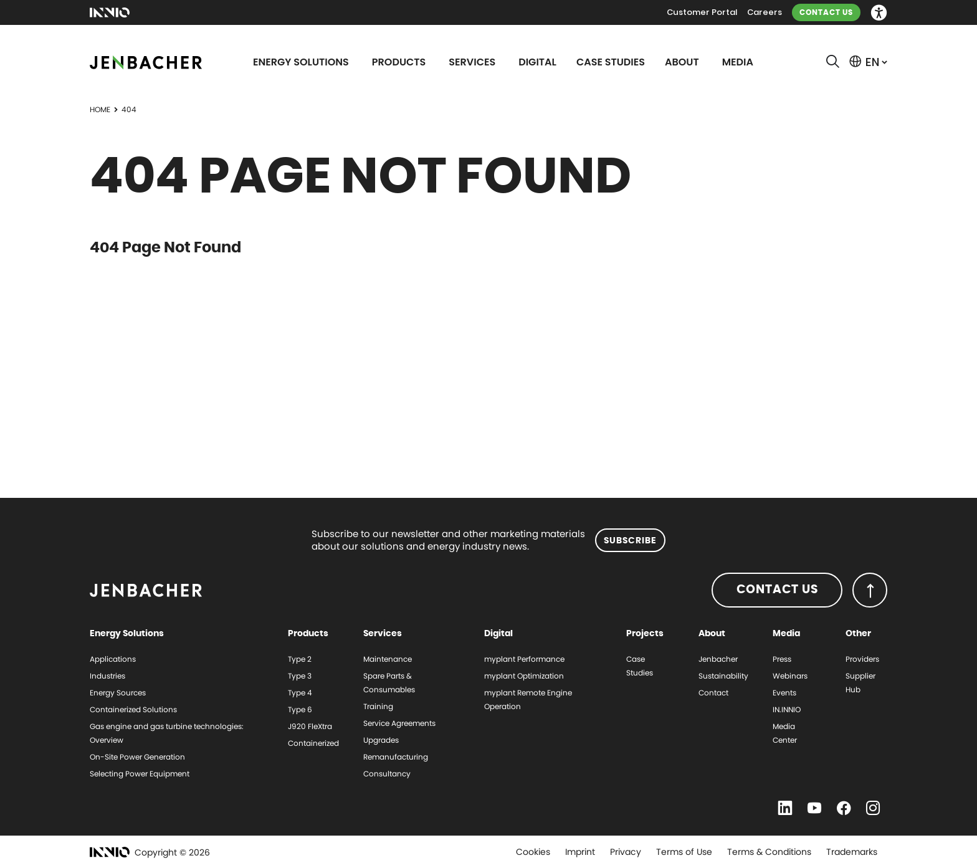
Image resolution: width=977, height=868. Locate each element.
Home (100, 109)
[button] (878, 12)
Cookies (533, 852)
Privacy (625, 852)
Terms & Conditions (769, 852)
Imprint (580, 852)
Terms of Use (684, 852)
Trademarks (851, 852)
